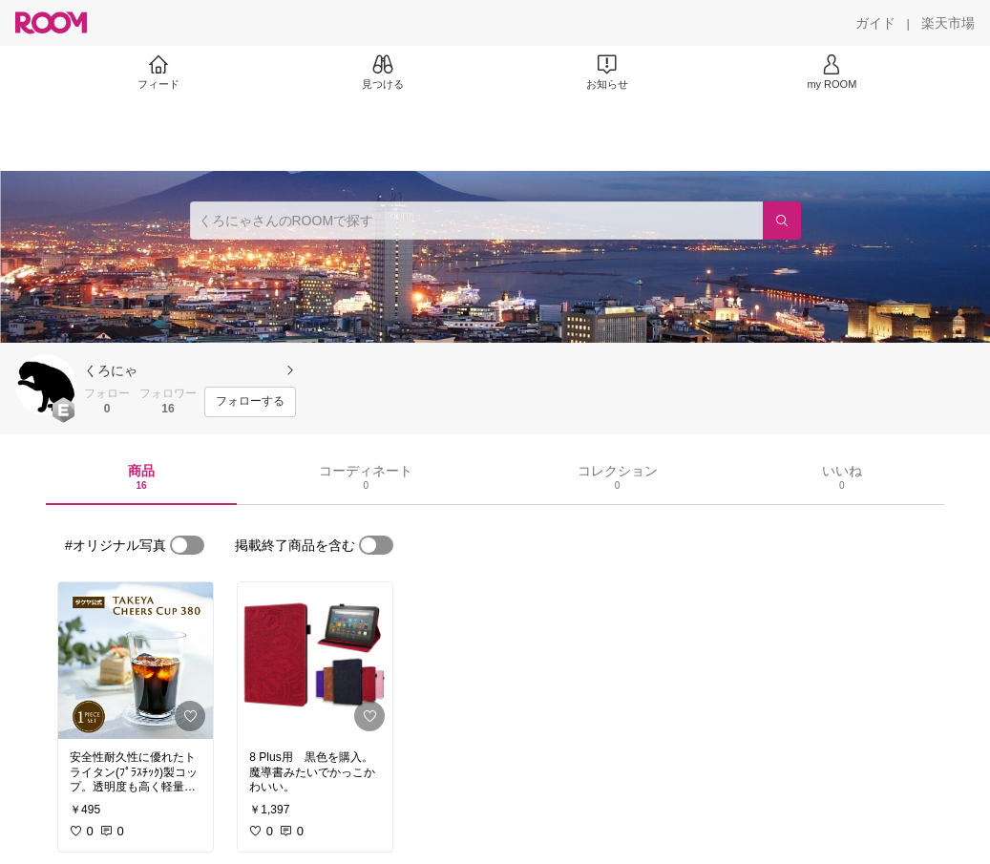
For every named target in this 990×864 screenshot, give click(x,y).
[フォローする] (250, 402)
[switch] (187, 545)
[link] (135, 660)
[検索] (782, 220)
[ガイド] (875, 23)
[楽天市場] (948, 23)
